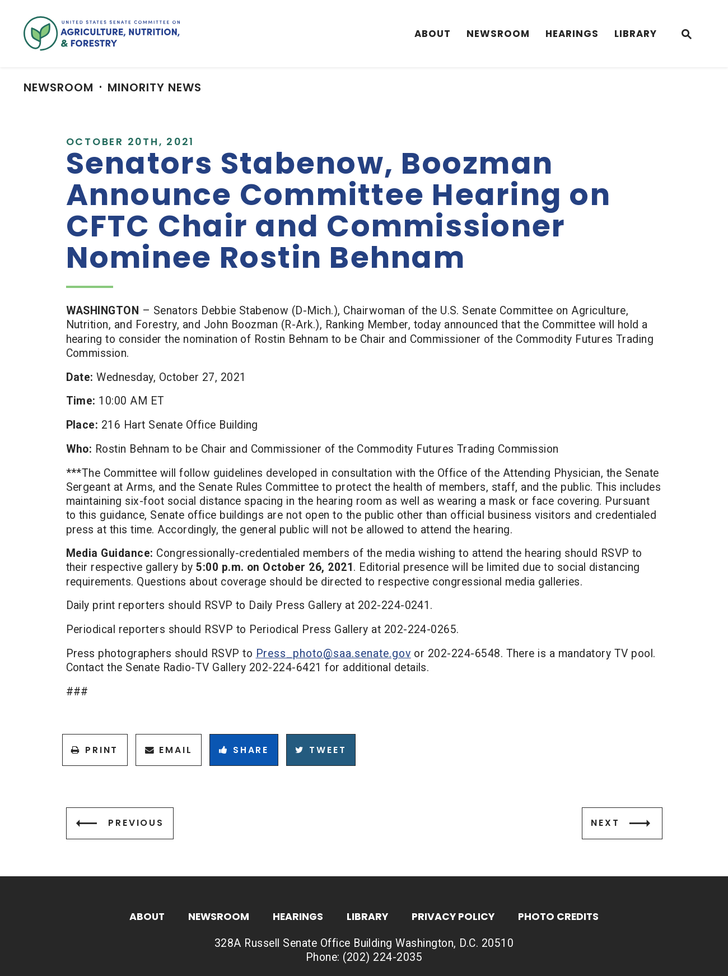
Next (605, 823)
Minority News (155, 87)
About (432, 33)
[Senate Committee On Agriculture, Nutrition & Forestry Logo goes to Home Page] (102, 33)
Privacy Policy (453, 917)
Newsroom (498, 33)
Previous (136, 823)
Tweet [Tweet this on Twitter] (320, 750)
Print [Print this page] (94, 750)
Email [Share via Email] (169, 750)
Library (635, 33)
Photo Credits (558, 917)
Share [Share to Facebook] (244, 750)
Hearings (572, 33)
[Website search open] (687, 35)
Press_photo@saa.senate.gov (333, 653)
